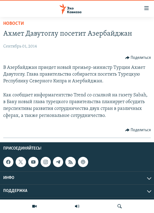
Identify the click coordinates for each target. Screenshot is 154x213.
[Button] (138, 58)
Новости (13, 23)
